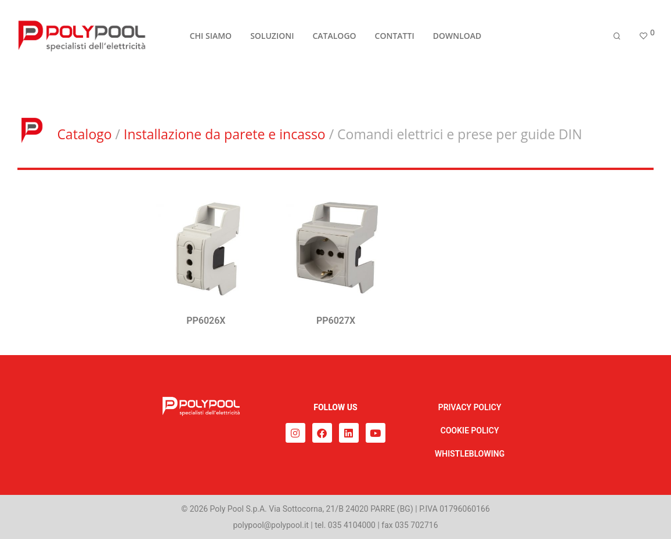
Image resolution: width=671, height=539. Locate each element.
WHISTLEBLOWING (469, 453)
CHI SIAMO (211, 35)
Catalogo (84, 134)
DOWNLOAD (457, 35)
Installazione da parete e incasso (225, 134)
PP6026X (205, 320)
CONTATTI (394, 35)
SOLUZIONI (272, 35)
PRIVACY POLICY (470, 407)
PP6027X (335, 320)
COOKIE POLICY (470, 430)
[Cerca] (617, 36)
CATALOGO (334, 35)
